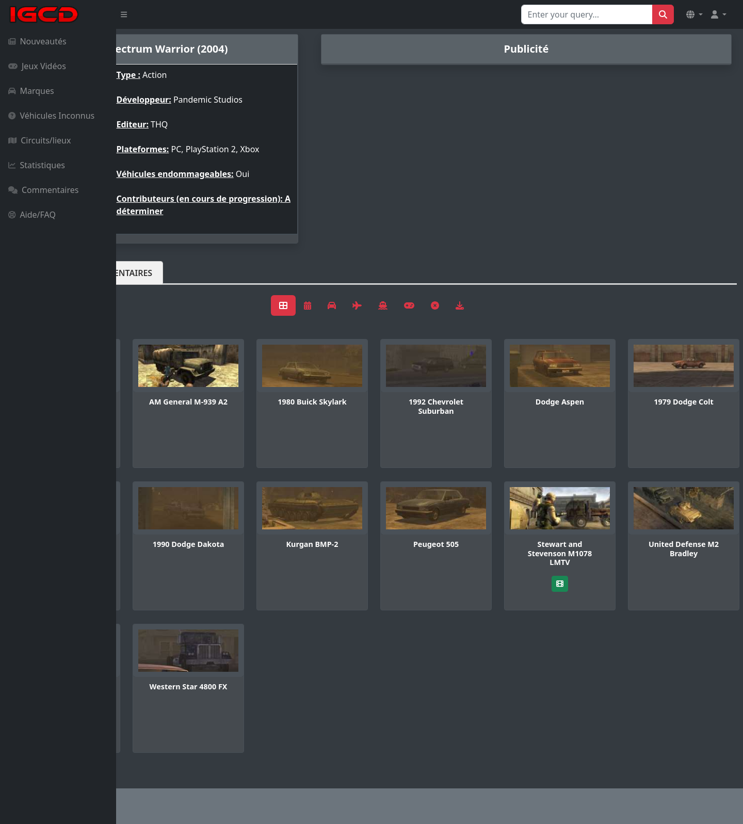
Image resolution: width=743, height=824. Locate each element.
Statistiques (36, 165)
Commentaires (43, 190)
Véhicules (157, 273)
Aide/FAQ (32, 214)
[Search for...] (587, 14)
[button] (694, 14)
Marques (31, 90)
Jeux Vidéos (37, 66)
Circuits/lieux (39, 140)
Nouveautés (37, 41)
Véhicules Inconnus (51, 115)
